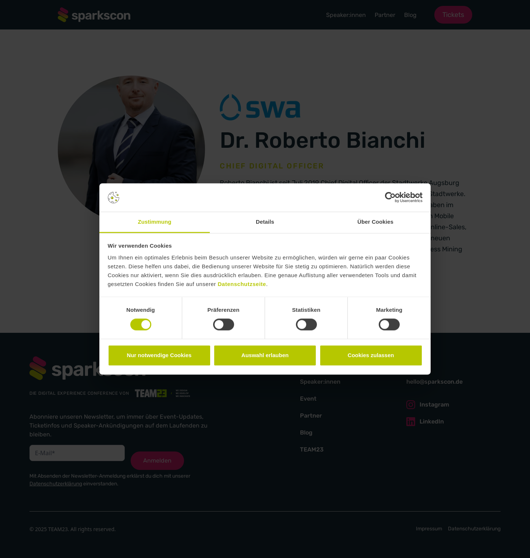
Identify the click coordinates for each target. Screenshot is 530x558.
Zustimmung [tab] (155, 222)
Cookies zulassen (371, 355)
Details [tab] (265, 222)
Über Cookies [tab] (375, 222)
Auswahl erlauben (265, 355)
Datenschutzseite (242, 284)
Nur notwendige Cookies (159, 355)
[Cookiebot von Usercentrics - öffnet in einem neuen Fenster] (390, 197)
